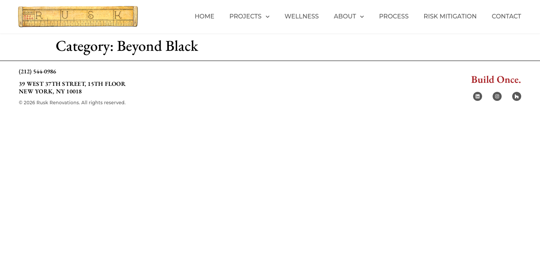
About (349, 17)
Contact (506, 16)
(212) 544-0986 (37, 71)
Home (204, 16)
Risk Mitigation (450, 16)
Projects (249, 17)
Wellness (302, 16)
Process (393, 16)
